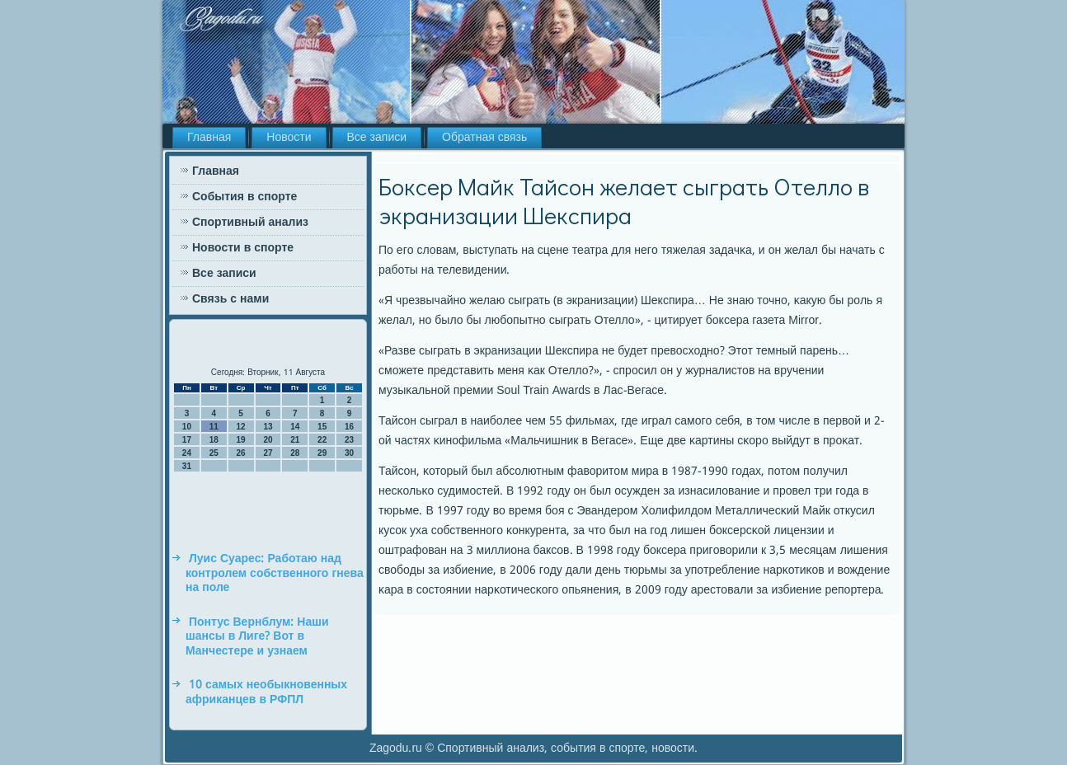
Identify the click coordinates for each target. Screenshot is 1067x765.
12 (241, 426)
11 (214, 426)
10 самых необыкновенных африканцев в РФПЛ (266, 692)
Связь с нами (230, 299)
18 (214, 439)
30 (349, 453)
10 (186, 426)
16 (349, 426)
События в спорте (244, 197)
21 (294, 439)
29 (322, 453)
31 (186, 466)
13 (267, 426)
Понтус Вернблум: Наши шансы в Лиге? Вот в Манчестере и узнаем (257, 636)
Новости (288, 138)
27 (267, 453)
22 (322, 439)
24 (186, 453)
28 (294, 453)
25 (214, 453)
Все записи (377, 138)
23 (349, 439)
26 (241, 453)
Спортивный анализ (250, 222)
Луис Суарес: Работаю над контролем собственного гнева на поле (275, 573)
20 (267, 439)
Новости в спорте (243, 248)
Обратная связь (484, 138)
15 (322, 426)
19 (241, 439)
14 (294, 426)
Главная (209, 138)
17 (186, 439)
